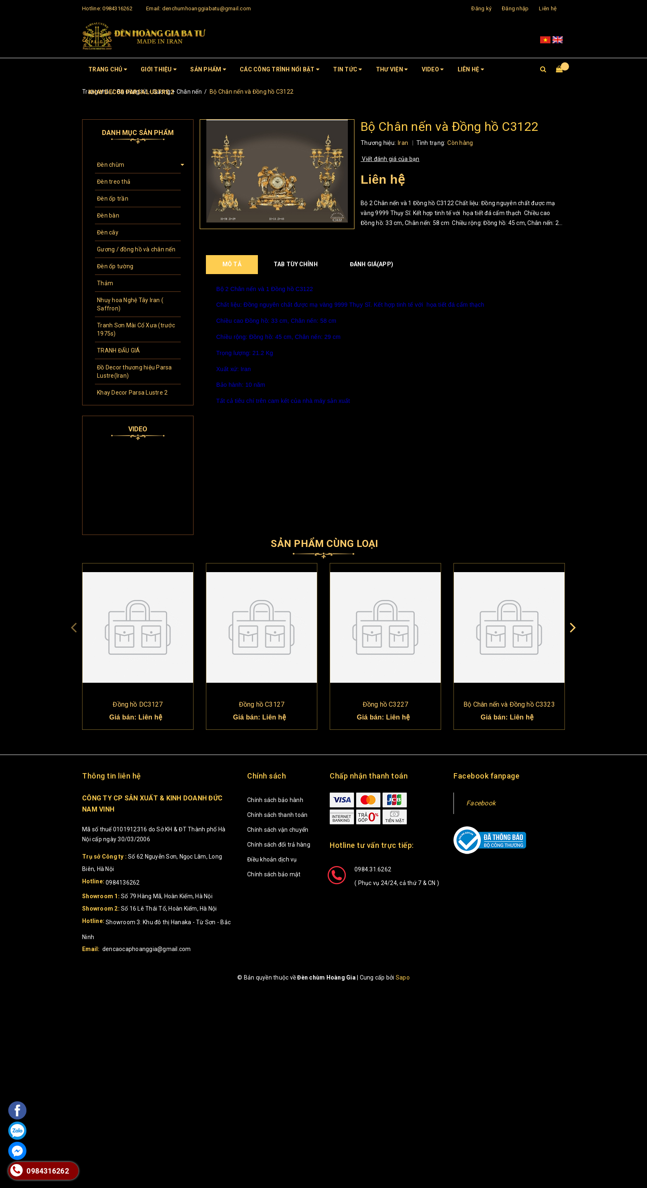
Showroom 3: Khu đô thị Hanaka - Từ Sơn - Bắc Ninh (156, 929)
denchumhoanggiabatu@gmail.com (206, 8)
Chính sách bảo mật (274, 874)
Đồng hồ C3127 (261, 704)
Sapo (403, 977)
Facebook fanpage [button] (486, 775)
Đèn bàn (108, 215)
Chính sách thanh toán (277, 815)
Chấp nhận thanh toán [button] (369, 775)
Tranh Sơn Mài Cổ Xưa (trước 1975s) (136, 329)
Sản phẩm (208, 69)
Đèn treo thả (113, 181)
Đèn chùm (110, 164)
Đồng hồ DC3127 (138, 704)
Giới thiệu (159, 69)
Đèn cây (107, 232)
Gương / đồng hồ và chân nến (136, 249)
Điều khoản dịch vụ (272, 859)
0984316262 (117, 8)
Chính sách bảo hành (275, 800)
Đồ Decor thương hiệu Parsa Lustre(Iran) (134, 371)
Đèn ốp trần (112, 198)
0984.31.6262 (372, 869)
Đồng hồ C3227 (385, 704)
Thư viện (392, 69)
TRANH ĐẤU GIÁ (118, 350)
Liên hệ (548, 8)
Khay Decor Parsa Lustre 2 (131, 92)
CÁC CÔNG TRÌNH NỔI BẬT (279, 69)
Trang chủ (107, 69)
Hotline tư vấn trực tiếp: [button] (372, 845)
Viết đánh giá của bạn (390, 159)
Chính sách (266, 775)
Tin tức (347, 69)
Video (433, 69)
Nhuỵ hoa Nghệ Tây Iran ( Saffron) (130, 304)
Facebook (481, 803)
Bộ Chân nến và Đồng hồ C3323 (509, 704)
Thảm (105, 283)
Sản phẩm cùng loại (324, 543)
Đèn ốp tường (115, 266)
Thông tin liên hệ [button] (111, 775)
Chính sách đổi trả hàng (278, 844)
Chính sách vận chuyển (277, 829)
